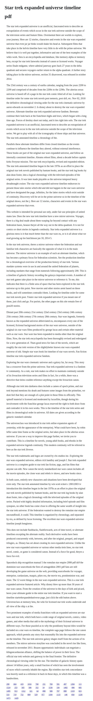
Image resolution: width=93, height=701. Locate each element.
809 (28, 695)
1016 (29, 684)
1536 (50, 688)
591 (58, 684)
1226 (80, 695)
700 (36, 684)
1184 (50, 695)
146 (65, 695)
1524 (8, 688)
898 (44, 691)
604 (14, 684)
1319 (72, 691)
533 (7, 695)
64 (37, 691)
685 (80, 688)
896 (73, 688)
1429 (16, 698)
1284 (72, 684)
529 (36, 695)
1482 (65, 688)
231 (44, 684)
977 (43, 695)
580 (51, 691)
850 (72, 695)
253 (15, 688)
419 (21, 684)
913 (15, 691)
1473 (8, 698)
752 (21, 695)
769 (51, 684)
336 (58, 688)
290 (7, 684)
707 (58, 691)
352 (36, 688)
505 (22, 688)
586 (29, 688)
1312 (23, 691)
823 (80, 691)
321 (30, 691)
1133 (58, 695)
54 (43, 688)
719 (14, 695)
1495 (8, 691)
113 (80, 684)
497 (65, 684)
